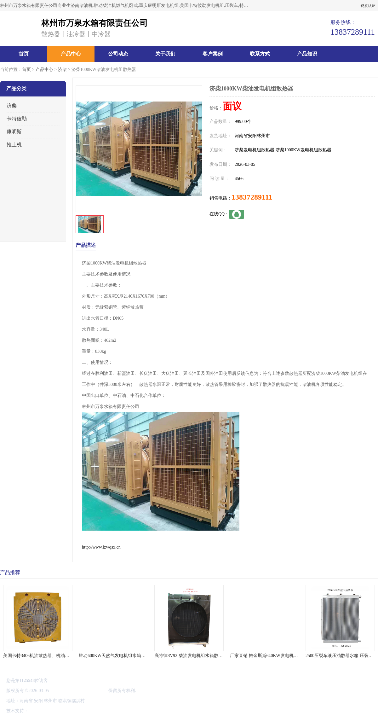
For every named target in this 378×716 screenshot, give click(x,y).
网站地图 (103, 710)
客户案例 (213, 53)
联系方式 (260, 53)
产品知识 (307, 53)
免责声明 (61, 710)
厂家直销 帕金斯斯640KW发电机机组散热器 (273, 655)
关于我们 (165, 53)
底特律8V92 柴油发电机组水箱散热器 (190, 655)
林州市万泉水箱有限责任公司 (78, 690)
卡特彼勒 (17, 118)
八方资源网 (41, 710)
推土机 (14, 144)
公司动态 (118, 53)
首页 (24, 53)
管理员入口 (83, 710)
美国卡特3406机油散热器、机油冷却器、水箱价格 (51, 655)
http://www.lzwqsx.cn (101, 547)
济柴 (62, 69)
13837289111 (252, 197)
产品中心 (71, 53)
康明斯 (14, 131)
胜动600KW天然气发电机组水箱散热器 (116, 655)
